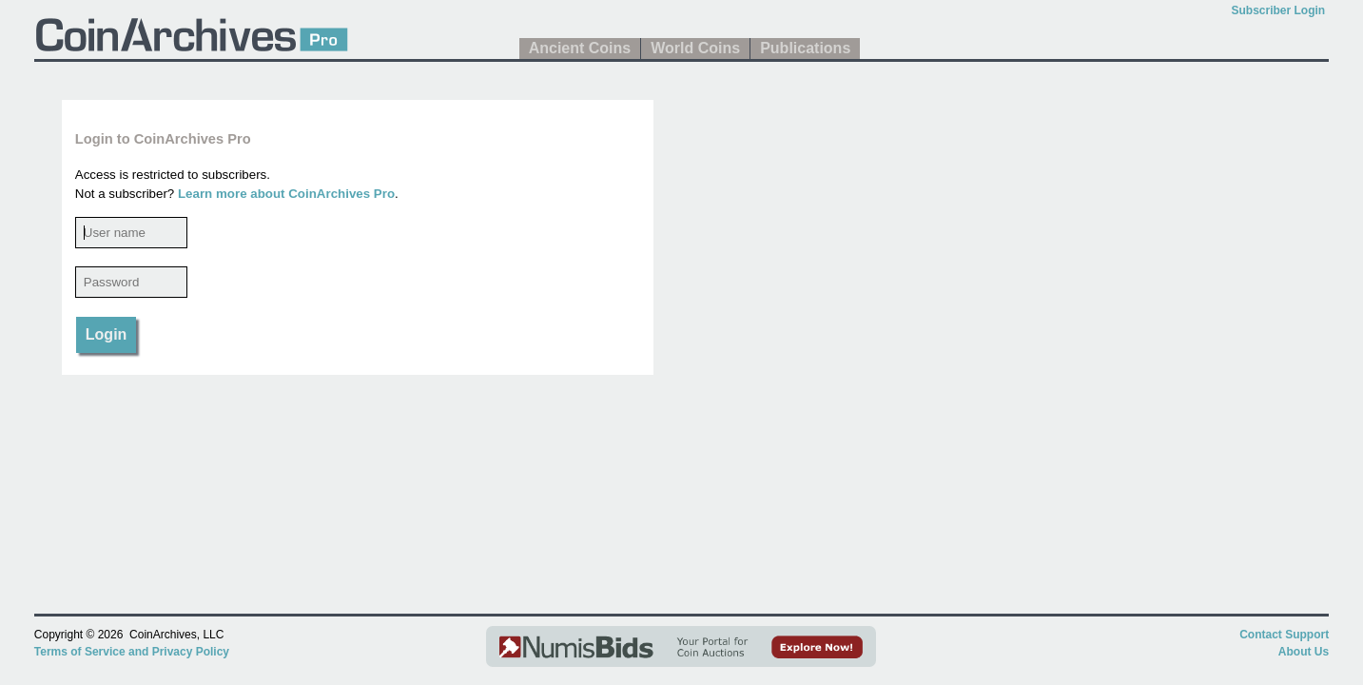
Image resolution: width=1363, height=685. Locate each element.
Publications (805, 48)
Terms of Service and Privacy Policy (131, 651)
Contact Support (1284, 634)
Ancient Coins (580, 48)
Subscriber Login (1278, 10)
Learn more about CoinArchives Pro (286, 193)
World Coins (695, 48)
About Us (1303, 651)
